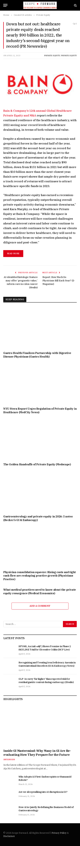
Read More (13, 253)
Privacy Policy (59, 833)
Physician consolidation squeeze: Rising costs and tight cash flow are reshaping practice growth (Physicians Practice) (39, 575)
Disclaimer (9, 836)
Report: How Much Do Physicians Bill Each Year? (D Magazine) (58, 280)
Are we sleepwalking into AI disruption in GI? (43, 791)
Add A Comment (40, 606)
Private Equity (52, 55)
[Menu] (5, 5)
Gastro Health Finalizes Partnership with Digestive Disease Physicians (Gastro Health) (37, 354)
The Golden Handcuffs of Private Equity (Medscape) (37, 464)
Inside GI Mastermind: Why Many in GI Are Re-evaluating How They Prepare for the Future (37, 753)
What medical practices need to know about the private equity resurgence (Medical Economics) (39, 591)
